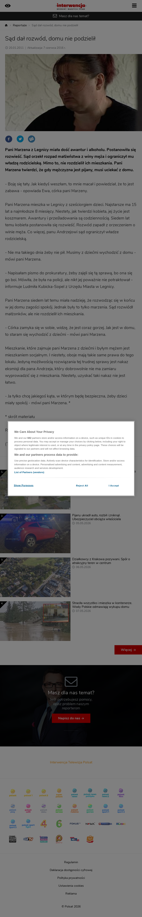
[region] (71, 458)
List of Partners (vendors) (29, 472)
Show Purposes (24, 485)
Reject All (82, 485)
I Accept (114, 485)
